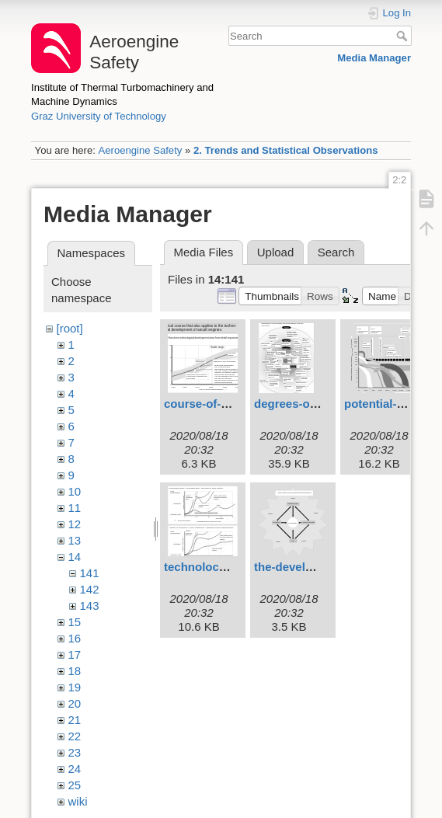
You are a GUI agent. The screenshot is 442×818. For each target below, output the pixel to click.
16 (75, 638)
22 (75, 736)
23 (75, 752)
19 (75, 687)
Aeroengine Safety (140, 150)
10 (75, 491)
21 (75, 719)
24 (75, 768)
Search (403, 35)
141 (89, 573)
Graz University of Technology (98, 116)
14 (75, 556)
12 (75, 524)
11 (75, 507)
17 (75, 654)
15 (75, 621)
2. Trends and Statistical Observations (285, 150)
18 (75, 670)
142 (89, 589)
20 (75, 703)
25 (75, 785)
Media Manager (374, 58)
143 (89, 605)
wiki (78, 801)
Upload (275, 252)
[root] (70, 328)
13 (75, 540)
